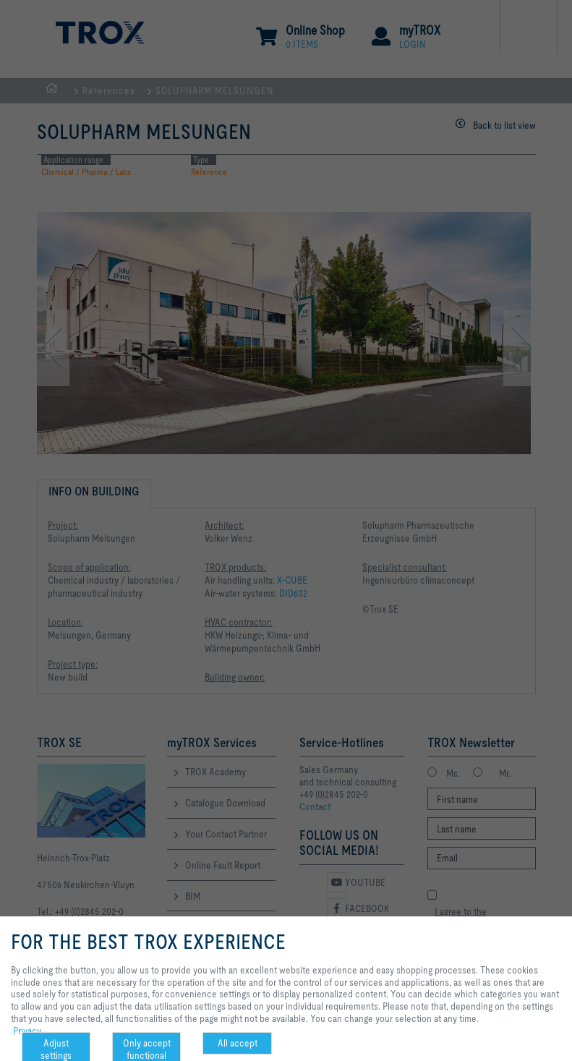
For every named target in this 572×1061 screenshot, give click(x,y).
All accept (237, 1043)
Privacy (27, 1030)
